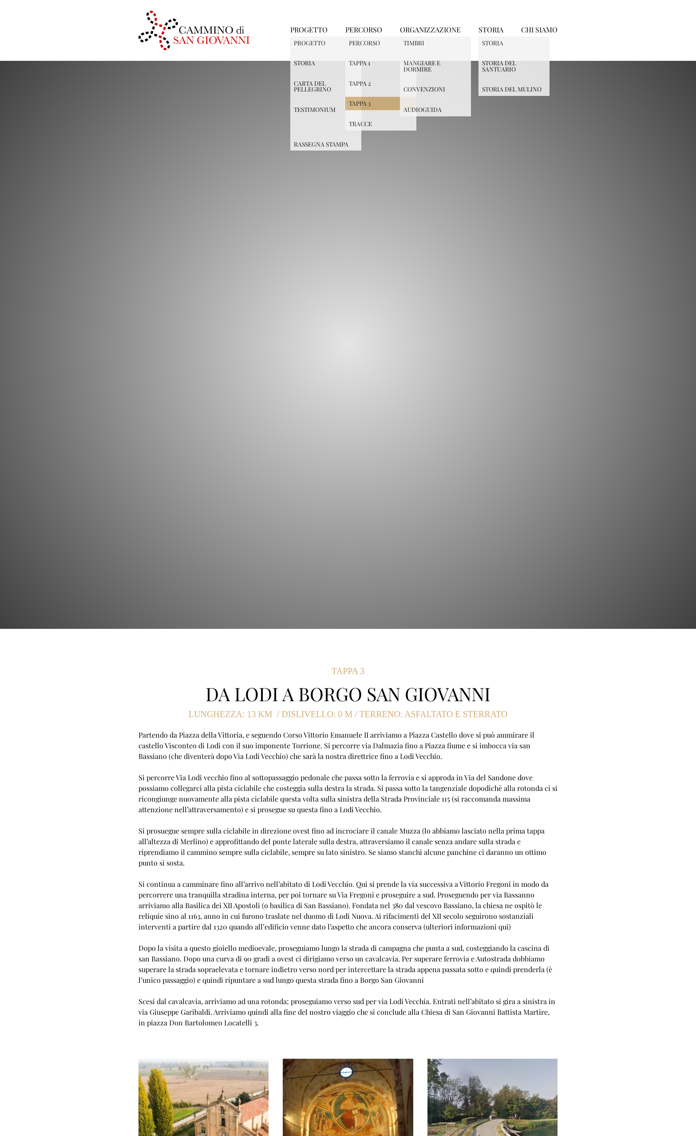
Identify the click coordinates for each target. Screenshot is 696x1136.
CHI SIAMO (539, 30)
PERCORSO (363, 30)
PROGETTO (309, 30)
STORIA (490, 30)
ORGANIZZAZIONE (430, 30)
